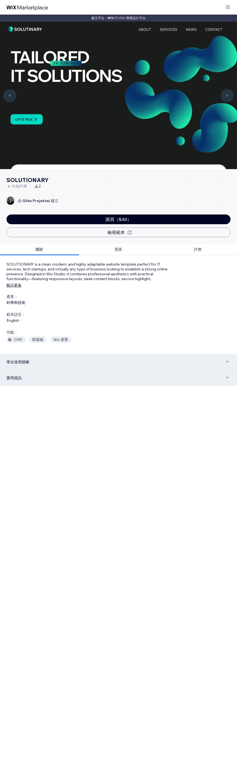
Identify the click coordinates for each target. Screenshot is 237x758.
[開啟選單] (228, 7)
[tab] (39, 249)
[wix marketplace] (27, 7)
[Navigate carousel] (9, 95)
